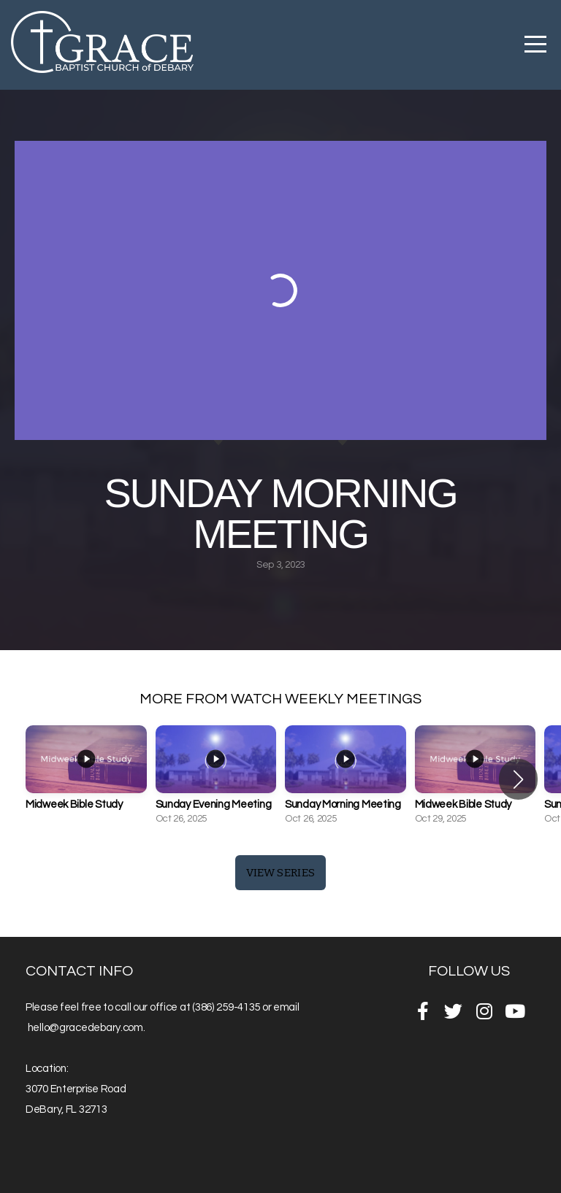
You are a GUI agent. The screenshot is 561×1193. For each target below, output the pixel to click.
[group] (86, 779)
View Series (280, 872)
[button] (518, 779)
